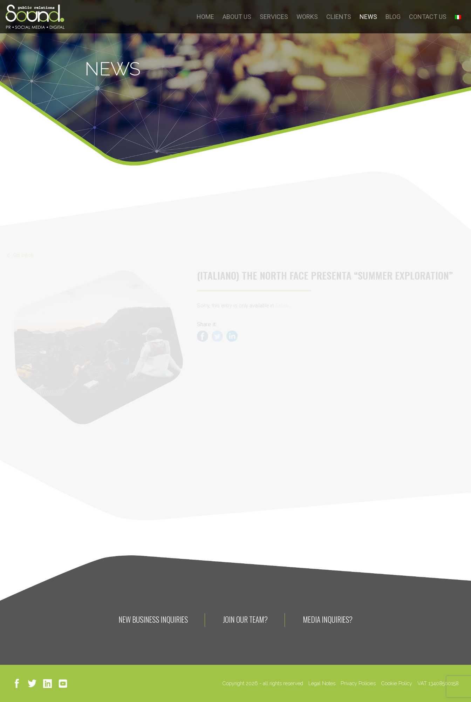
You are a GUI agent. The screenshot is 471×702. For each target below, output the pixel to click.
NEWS (368, 16)
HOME (205, 16)
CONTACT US (427, 16)
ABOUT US (237, 16)
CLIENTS (338, 16)
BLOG (393, 16)
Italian (281, 306)
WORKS (307, 16)
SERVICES (274, 16)
